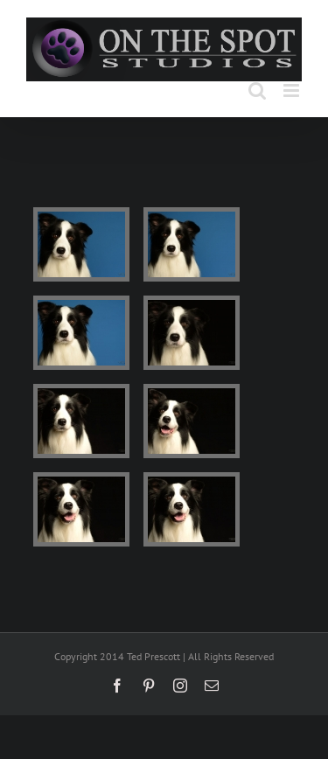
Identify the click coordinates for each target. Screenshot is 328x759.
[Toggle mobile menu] (292, 90)
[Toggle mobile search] (257, 90)
